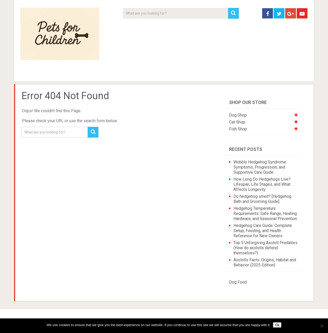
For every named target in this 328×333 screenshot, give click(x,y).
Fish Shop (238, 129)
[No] (321, 325)
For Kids (90, 74)
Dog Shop (238, 115)
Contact (231, 74)
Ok (277, 325)
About (148, 74)
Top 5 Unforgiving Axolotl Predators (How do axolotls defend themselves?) (265, 247)
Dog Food (238, 282)
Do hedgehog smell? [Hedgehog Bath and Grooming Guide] (262, 199)
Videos (120, 74)
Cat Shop (237, 122)
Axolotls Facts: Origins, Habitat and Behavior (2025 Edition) (264, 262)
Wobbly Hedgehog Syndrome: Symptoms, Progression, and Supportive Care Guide (260, 167)
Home (29, 74)
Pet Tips (60, 74)
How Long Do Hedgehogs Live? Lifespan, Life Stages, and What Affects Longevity (262, 184)
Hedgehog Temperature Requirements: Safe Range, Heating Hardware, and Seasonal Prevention (265, 213)
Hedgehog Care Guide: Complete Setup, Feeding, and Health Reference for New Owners (262, 230)
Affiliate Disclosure (188, 74)
